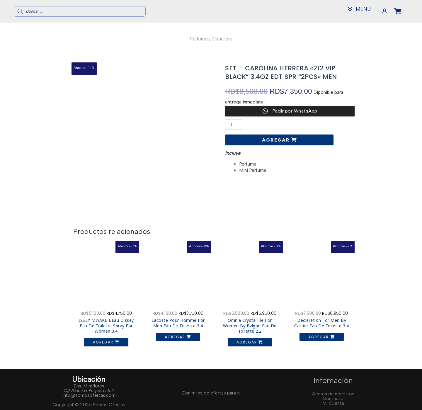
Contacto (333, 398)
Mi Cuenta (333, 403)
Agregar (276, 140)
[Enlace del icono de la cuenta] (384, 11)
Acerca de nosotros (333, 394)
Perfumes (200, 38)
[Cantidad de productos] (233, 124)
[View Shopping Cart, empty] (402, 11)
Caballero (222, 38)
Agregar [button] (104, 342)
